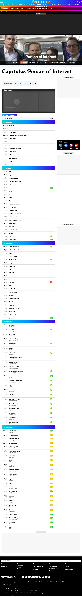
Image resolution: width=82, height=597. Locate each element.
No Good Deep (13, 435)
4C (9, 279)
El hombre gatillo (28, 409)
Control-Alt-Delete (14, 204)
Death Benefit (13, 256)
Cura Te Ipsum (13, 514)
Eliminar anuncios (41, 13)
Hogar (42, 593)
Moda (14, 593)
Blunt (10, 191)
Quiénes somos (5, 581)
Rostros (68, 564)
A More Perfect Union (15, 148)
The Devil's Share (14, 288)
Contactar (58, 581)
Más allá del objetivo (28, 518)
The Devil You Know (14, 213)
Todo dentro (28, 344)
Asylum (11, 174)
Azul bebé (28, 456)
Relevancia (28, 353)
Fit (39, 593)
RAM (10, 269)
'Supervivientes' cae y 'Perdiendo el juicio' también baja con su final (26, 8)
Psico (46, 593)
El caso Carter (28, 492)
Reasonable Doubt (14, 308)
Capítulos (29, 12)
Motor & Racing (32, 595)
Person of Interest (19, 12)
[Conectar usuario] (80, 2)
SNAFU (11, 161)
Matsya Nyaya (13, 443)
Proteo (28, 349)
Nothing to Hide (13, 314)
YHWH (10, 171)
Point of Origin (13, 217)
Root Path (12, 266)
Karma (10, 187)
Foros (77, 5)
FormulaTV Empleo (16, 591)
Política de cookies (33, 581)
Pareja (23, 593)
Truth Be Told (13, 158)
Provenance (12, 276)
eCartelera (25, 591)
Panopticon (12, 239)
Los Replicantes (12, 589)
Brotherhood (12, 230)
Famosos (70, 5)
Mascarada (28, 413)
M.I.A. (10, 200)
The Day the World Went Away (18, 135)
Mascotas (51, 593)
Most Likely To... (13, 259)
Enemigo (28, 496)
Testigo (28, 501)
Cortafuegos (28, 431)
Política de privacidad (22, 581)
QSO (10, 145)
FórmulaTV (4, 12)
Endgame (11, 295)
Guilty (10, 197)
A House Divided (13, 250)
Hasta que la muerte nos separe (28, 390)
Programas (51, 5)
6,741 (10, 154)
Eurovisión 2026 (53, 568)
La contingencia (28, 423)
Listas (19, 567)
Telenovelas (61, 5)
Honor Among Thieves (15, 220)
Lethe (10, 285)
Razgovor (11, 305)
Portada (4, 564)
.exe (10, 129)
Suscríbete (69, 569)
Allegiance (12, 263)
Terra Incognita (13, 178)
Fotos (44, 5)
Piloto (28, 527)
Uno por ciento (28, 362)
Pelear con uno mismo (28, 381)
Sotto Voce (12, 138)
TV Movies (20, 569)
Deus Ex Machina (14, 246)
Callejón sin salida (28, 367)
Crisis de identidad (28, 451)
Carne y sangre (28, 447)
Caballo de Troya (28, 339)
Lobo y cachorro (28, 470)
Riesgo (28, 461)
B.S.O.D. (11, 164)
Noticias (6, 5)
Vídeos (38, 5)
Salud (31, 593)
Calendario (20, 566)
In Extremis (28, 335)
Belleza (18, 593)
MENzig (11, 595)
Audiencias (19, 5)
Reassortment (13, 141)
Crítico (28, 395)
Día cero (28, 330)
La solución (28, 506)
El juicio (28, 510)
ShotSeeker (12, 151)
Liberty (11, 318)
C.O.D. (28, 386)
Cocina (36, 593)
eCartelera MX (33, 591)
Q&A (10, 194)
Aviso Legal (12, 581)
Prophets (11, 226)
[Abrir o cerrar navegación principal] (1, 2)
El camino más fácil (28, 399)
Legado (28, 479)
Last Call (11, 272)
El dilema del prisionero (28, 372)
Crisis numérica (28, 487)
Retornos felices (28, 439)
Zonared (39, 595)
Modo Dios (28, 325)
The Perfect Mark (14, 298)
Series (12, 5)
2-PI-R (28, 376)
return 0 (11, 125)
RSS (63, 581)
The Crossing (13, 292)
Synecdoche (12, 132)
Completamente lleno (28, 358)
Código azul (28, 465)
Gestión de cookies (44, 581)
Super (10, 483)
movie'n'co (40, 591)
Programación (29, 5)
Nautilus (11, 236)
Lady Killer (12, 311)
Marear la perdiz (28, 404)
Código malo (28, 418)
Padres (27, 593)
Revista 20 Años (41, 6)
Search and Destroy (15, 181)
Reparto (32, 62)
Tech (20, 595)
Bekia (10, 593)
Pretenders (12, 223)
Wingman (11, 233)
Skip (10, 184)
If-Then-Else (12, 207)
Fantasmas (28, 523)
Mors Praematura (14, 301)
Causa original (28, 475)
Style (14, 595)
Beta (10, 253)
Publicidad (52, 581)
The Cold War (13, 210)
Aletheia (11, 282)
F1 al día (25, 595)
